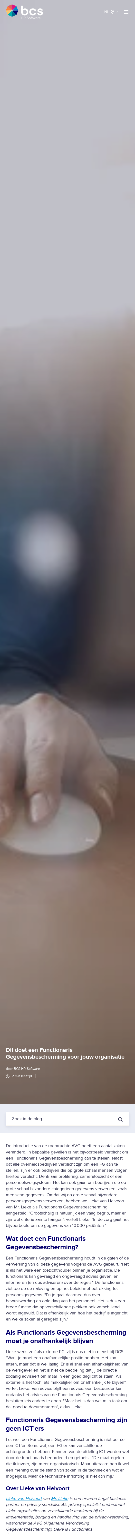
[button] (126, 12)
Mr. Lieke (59, 1498)
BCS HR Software (27, 1069)
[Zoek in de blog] (120, 1119)
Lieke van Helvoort (24, 1498)
